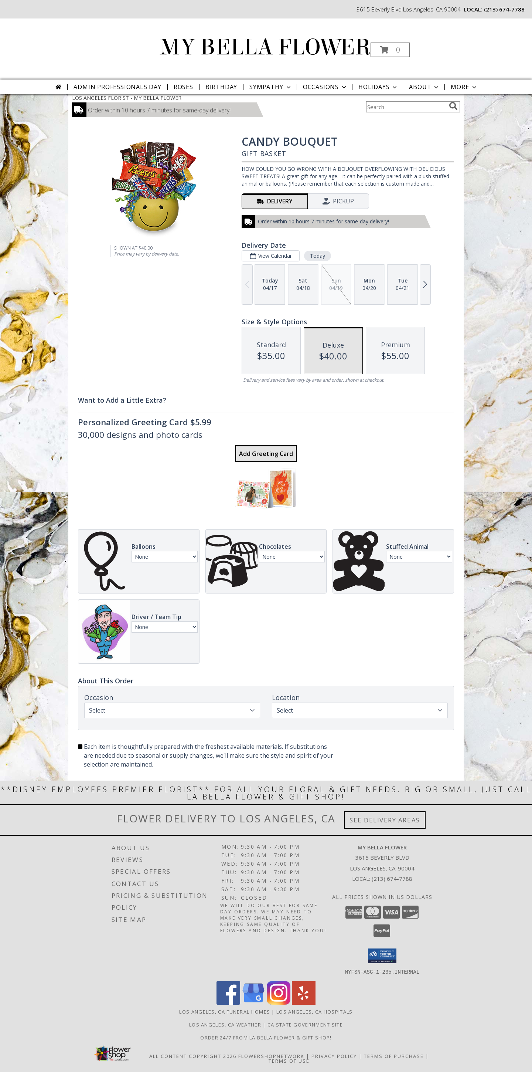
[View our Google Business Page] (253, 1002)
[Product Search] (406, 107)
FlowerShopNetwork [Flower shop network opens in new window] (271, 1055)
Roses (183, 87)
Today (317, 255)
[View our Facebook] (228, 1002)
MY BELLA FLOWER (265, 47)
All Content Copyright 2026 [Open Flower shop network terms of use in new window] (192, 1055)
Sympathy (270, 87)
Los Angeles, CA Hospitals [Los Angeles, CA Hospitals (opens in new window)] (314, 1011)
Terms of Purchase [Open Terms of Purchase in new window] (394, 1055)
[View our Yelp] (304, 1002)
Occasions (325, 87)
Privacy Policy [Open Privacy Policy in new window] (334, 1055)
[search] (453, 106)
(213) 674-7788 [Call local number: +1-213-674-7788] (504, 9)
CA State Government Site (305, 1024)
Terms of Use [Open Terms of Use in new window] (289, 1060)
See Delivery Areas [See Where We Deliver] (384, 820)
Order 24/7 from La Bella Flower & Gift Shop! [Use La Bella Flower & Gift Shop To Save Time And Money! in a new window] (265, 1037)
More (464, 87)
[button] (390, 50)
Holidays (378, 87)
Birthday (221, 87)
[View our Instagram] (278, 1002)
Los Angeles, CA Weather (225, 1024)
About (424, 87)
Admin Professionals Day (117, 87)
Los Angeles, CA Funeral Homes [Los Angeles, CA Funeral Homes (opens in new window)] (224, 1011)
